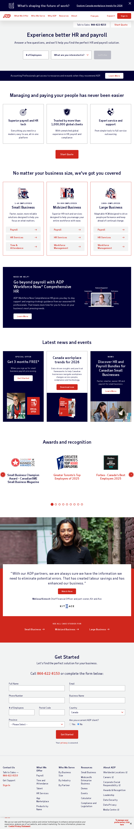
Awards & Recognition (114, 790)
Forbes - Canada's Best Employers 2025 (110, 476)
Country (73, 707)
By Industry (65, 780)
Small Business (33, 629)
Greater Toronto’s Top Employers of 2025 (67, 476)
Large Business (97, 629)
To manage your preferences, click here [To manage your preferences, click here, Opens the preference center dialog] (122, 822)
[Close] (131, 823)
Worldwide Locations (114, 772)
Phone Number (16, 695)
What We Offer (21, 15)
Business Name (76, 695)
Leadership (108, 795)
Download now (67, 387)
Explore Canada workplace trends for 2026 (100, 5)
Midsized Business (65, 629)
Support (111, 15)
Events (84, 793)
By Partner (64, 785)
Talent (39, 788)
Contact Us (9, 767)
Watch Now (67, 591)
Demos (84, 788)
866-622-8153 (48, 673)
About (74, 15)
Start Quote (121, 24)
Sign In (124, 16)
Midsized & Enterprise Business (86, 780)
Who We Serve (38, 15)
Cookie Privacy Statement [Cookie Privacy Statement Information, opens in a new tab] (19, 826)
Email (72, 683)
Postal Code (45, 707)
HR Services (16, 237)
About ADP (109, 767)
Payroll (14, 229)
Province (13, 719)
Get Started (23, 378)
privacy (64, 742)
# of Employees (16, 707)
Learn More (114, 75)
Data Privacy (109, 804)
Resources (64, 15)
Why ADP (52, 15)
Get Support (9, 780)
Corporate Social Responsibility (111, 784)
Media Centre (109, 809)
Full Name (14, 683)
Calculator (86, 798)
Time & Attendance (16, 246)
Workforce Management (61, 246)
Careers (107, 777)
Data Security (110, 799)
